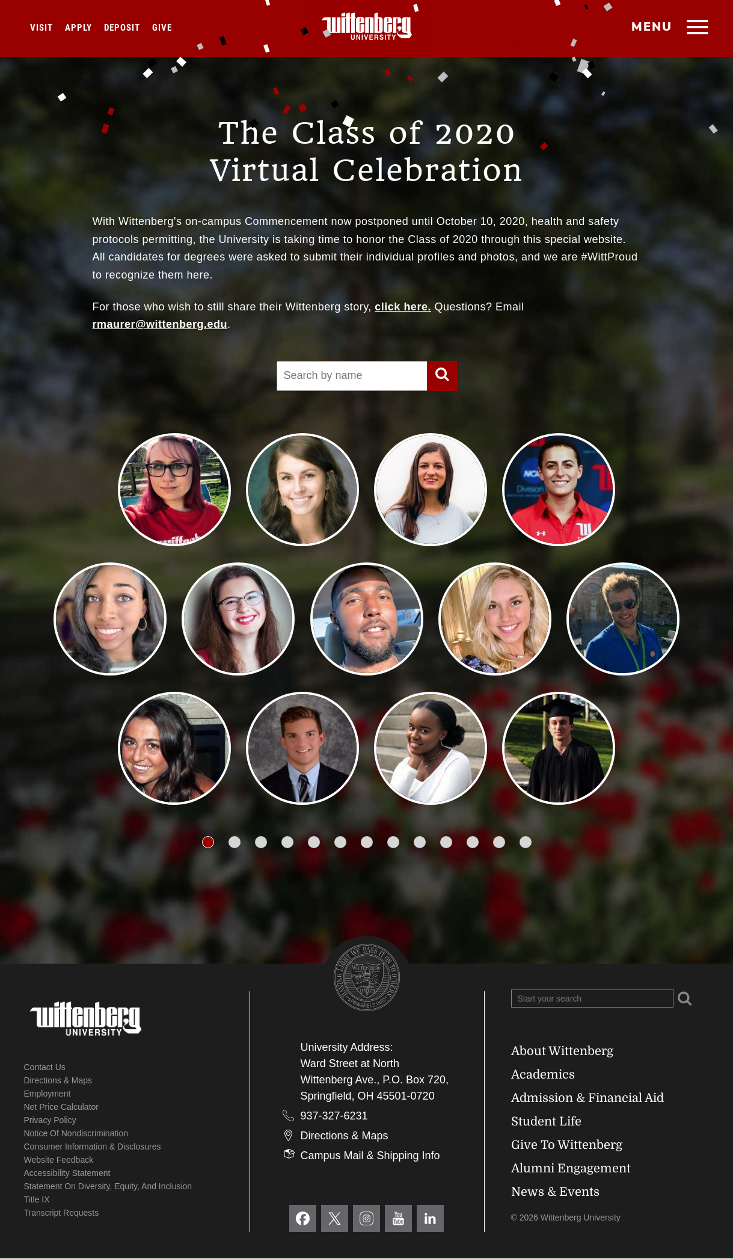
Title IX (37, 1199)
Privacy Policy (50, 1120)
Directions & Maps (58, 1080)
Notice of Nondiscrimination (76, 1133)
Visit (41, 27)
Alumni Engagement (571, 1168)
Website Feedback (59, 1160)
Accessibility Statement (67, 1173)
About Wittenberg (562, 1051)
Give (162, 27)
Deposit (122, 27)
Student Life (546, 1121)
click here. (403, 307)
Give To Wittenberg (566, 1145)
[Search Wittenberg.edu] (592, 999)
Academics (543, 1075)
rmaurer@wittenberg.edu (160, 324)
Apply (78, 27)
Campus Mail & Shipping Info (370, 1156)
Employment (47, 1093)
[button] (208, 842)
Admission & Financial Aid (587, 1098)
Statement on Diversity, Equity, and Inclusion (108, 1186)
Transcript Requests (61, 1212)
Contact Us (45, 1067)
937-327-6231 (334, 1116)
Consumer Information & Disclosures (92, 1146)
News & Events (555, 1192)
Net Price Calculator (61, 1107)
